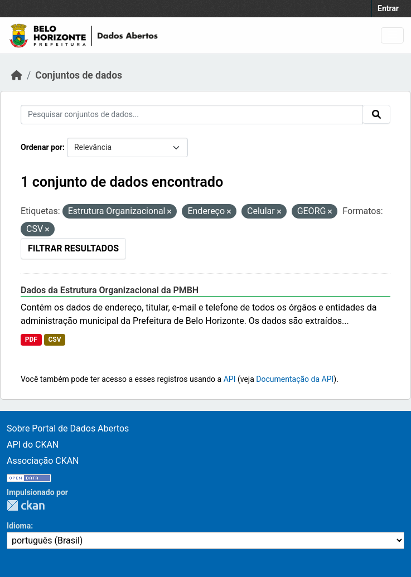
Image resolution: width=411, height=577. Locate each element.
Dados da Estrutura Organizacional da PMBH (110, 290)
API (230, 379)
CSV (54, 339)
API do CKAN (33, 444)
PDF (31, 339)
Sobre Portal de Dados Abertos (68, 428)
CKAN (26, 505)
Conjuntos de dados (78, 75)
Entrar (388, 8)
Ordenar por (41, 147)
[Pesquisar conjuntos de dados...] (192, 114)
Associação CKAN (43, 460)
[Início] (16, 75)
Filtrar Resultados (73, 248)
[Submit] (376, 114)
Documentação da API (294, 379)
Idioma (19, 525)
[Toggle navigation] (392, 35)
